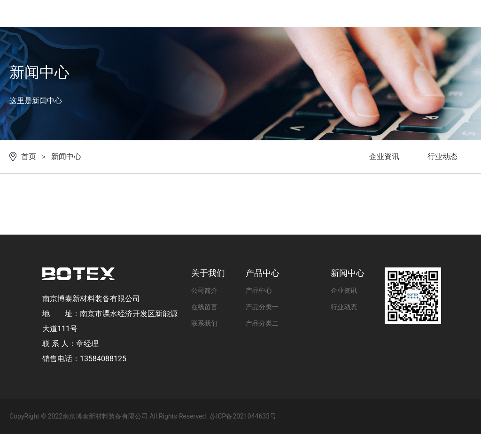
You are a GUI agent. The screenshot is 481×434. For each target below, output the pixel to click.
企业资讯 (384, 156)
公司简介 (204, 290)
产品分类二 (262, 323)
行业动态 (442, 156)
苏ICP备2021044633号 (242, 416)
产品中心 (259, 290)
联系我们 (204, 323)
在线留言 (204, 307)
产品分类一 (262, 307)
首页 (28, 156)
